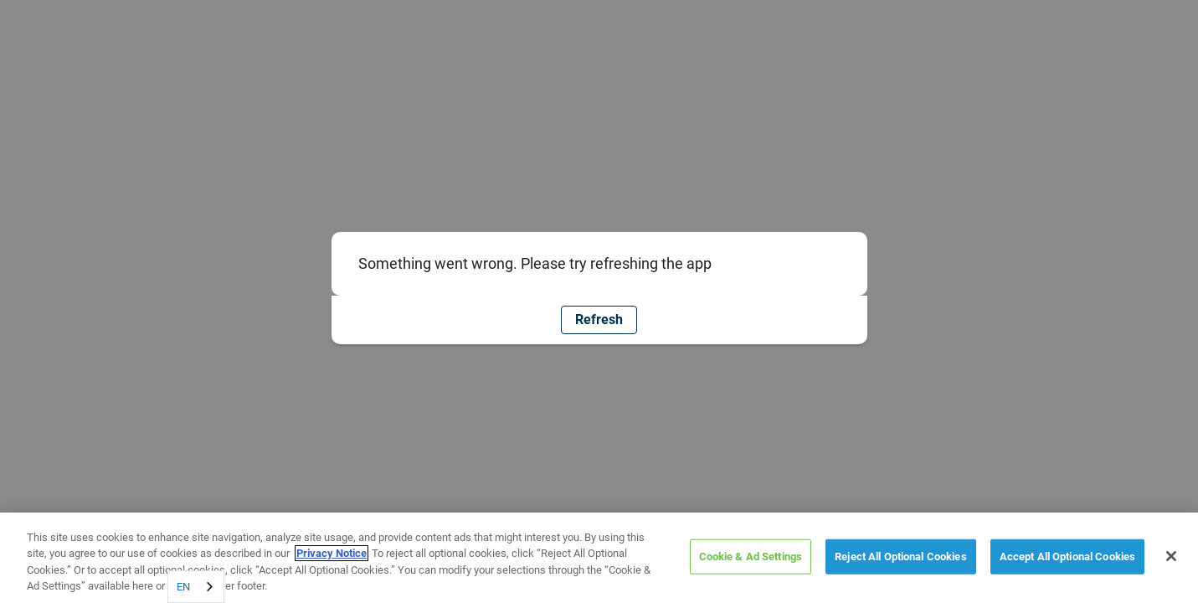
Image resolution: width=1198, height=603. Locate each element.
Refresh (599, 319)
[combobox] (195, 586)
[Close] (1171, 556)
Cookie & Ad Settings (751, 556)
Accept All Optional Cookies (1068, 556)
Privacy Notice (331, 553)
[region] (599, 558)
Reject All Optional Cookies (901, 556)
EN (183, 586)
